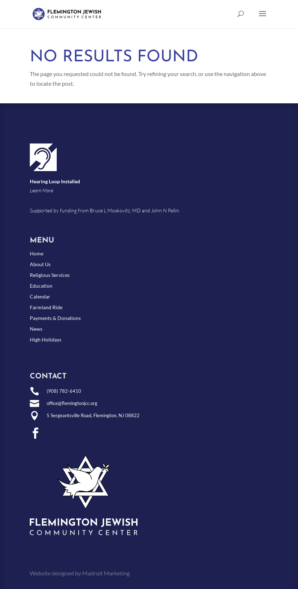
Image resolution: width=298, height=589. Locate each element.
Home (36, 253)
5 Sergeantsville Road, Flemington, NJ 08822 (93, 415)
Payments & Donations (55, 318)
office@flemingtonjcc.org (72, 403)
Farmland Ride (46, 307)
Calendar (40, 297)
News (36, 329)
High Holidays (45, 340)
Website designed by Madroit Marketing (80, 573)
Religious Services (50, 275)
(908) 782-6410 (64, 391)
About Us (40, 264)
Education (41, 286)
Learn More (41, 190)
